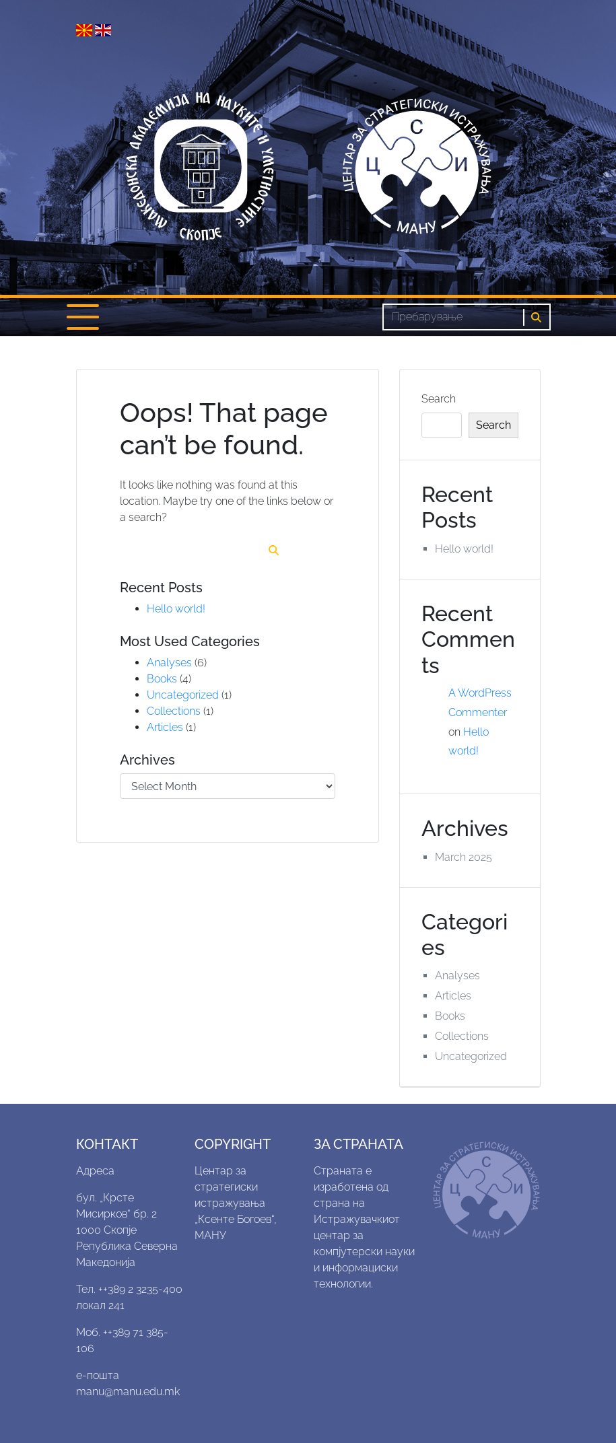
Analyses (169, 662)
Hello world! (176, 608)
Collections (174, 711)
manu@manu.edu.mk (128, 1391)
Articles (165, 727)
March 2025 (463, 857)
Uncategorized (183, 695)
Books (162, 678)
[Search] (453, 317)
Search (438, 398)
